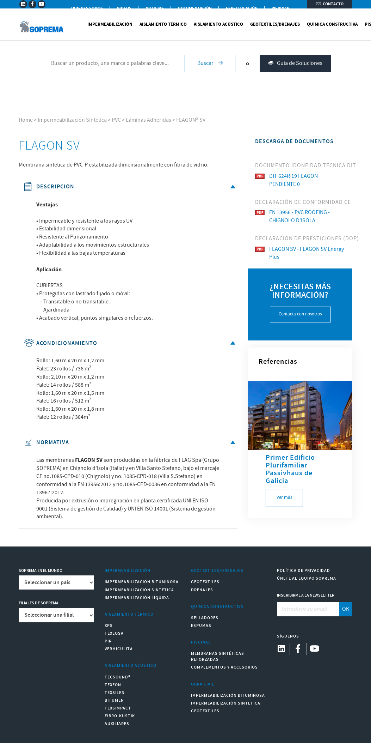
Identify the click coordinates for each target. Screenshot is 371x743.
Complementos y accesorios (224, 667)
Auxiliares (117, 724)
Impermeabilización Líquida (137, 598)
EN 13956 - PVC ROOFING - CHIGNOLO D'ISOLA (292, 216)
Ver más (284, 498)
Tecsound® (117, 677)
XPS (109, 626)
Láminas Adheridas (148, 120)
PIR (108, 641)
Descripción (131, 187)
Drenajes (202, 590)
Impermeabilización (109, 32)
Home (26, 120)
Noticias (155, 8)
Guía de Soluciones (295, 71)
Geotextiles (205, 582)
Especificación (242, 8)
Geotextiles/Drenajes (275, 32)
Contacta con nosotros (300, 314)
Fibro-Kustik (120, 716)
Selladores (204, 618)
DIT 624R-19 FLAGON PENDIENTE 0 (286, 180)
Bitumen (114, 700)
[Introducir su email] (308, 609)
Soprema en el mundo (40, 571)
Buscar (210, 70)
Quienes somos (87, 8)
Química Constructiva (332, 32)
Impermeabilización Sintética (72, 120)
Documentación (195, 8)
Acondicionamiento (131, 343)
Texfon (113, 685)
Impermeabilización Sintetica (225, 703)
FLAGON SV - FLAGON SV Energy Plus (299, 253)
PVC (116, 120)
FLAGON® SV (190, 120)
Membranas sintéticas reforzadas (217, 657)
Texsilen (115, 693)
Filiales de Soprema (38, 603)
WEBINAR (280, 8)
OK (345, 609)
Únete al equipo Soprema (306, 578)
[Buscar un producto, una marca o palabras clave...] (114, 71)
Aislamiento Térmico (163, 32)
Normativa (131, 442)
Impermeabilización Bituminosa (142, 582)
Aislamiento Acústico (218, 32)
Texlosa (114, 633)
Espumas (201, 626)
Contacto (330, 8)
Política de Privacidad (303, 571)
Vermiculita (119, 649)
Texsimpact (118, 708)
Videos (124, 8)
